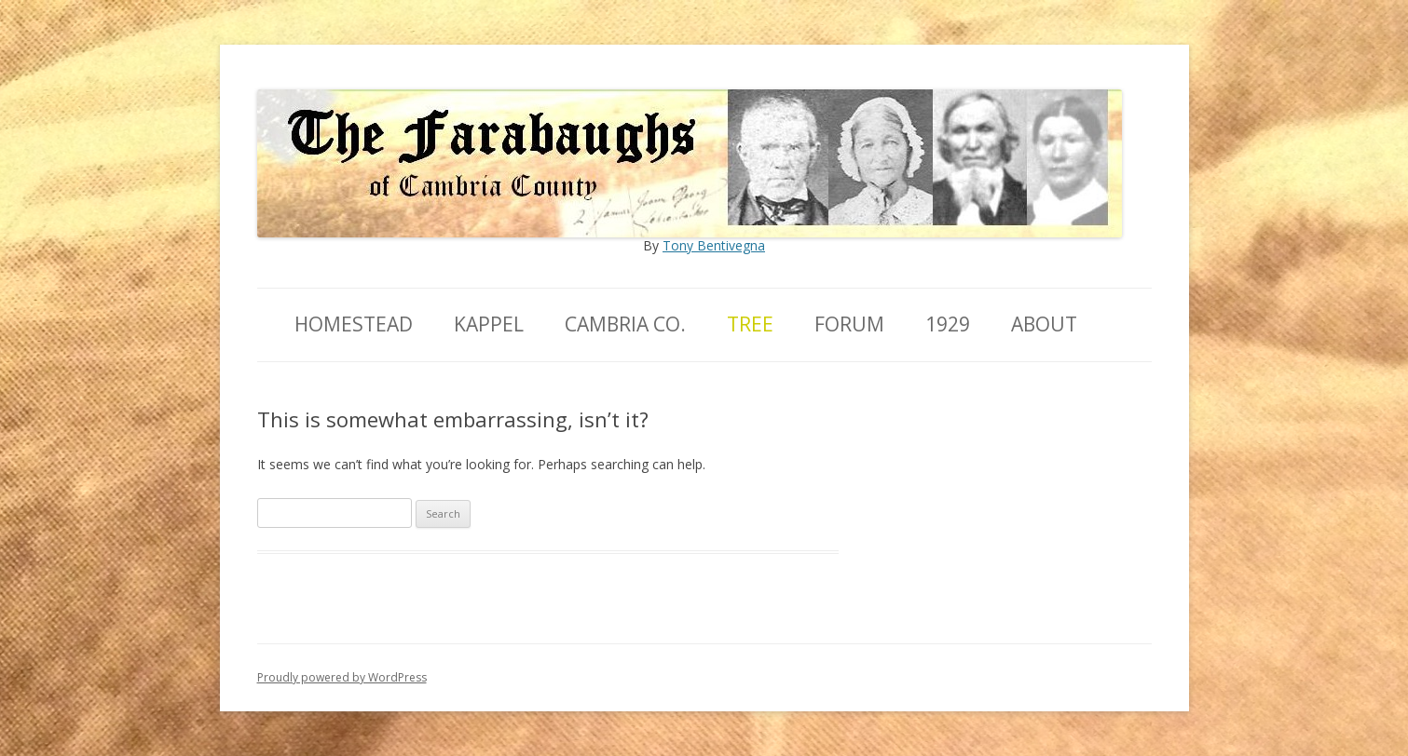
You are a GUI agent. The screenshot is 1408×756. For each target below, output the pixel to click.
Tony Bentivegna (714, 245)
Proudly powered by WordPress (342, 677)
